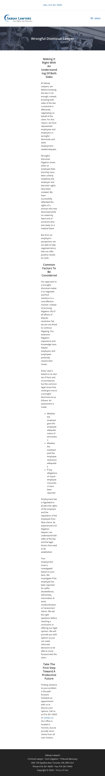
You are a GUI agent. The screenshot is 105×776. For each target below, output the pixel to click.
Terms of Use (62, 770)
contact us (48, 717)
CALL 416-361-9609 (52, 5)
